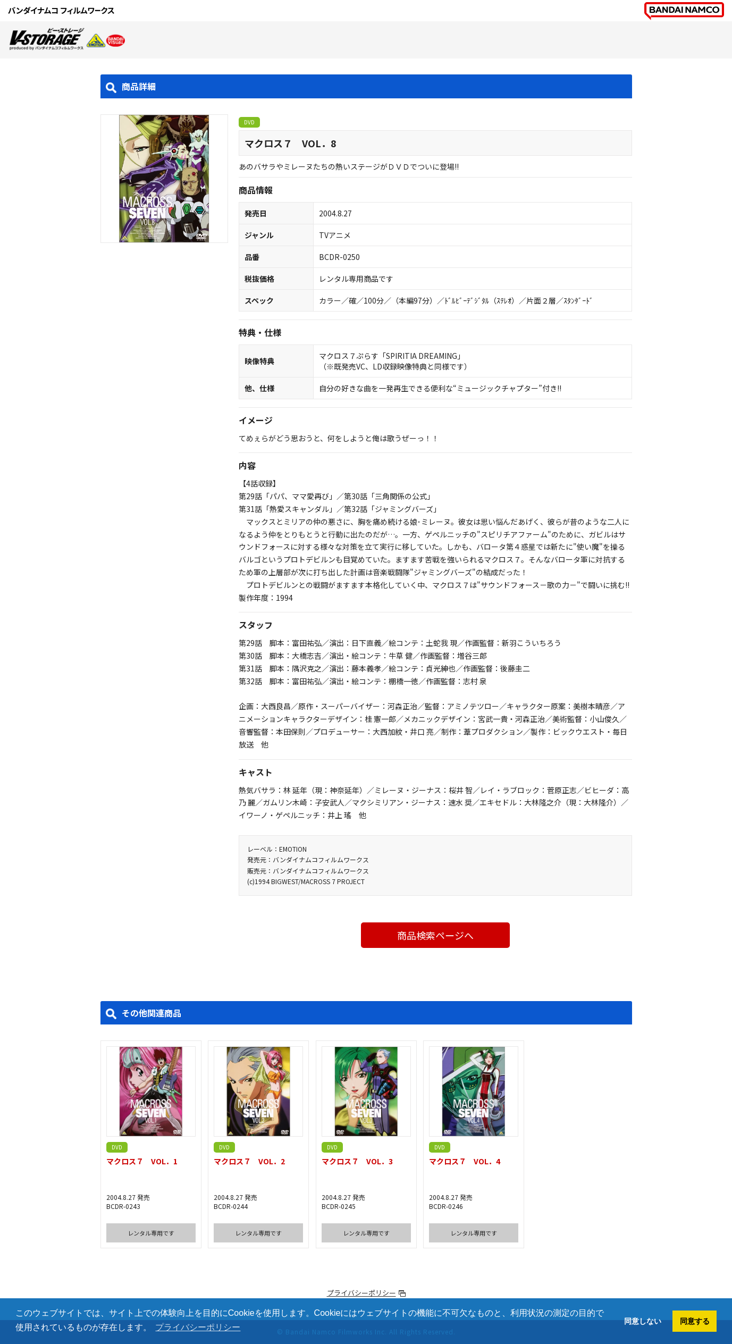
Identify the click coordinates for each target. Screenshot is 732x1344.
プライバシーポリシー (361, 1293)
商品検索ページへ (435, 935)
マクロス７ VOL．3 (357, 1161)
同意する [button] (695, 1321)
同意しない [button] (642, 1321)
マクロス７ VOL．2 (249, 1161)
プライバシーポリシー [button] (197, 1327)
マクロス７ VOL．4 (464, 1161)
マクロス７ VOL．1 (142, 1161)
